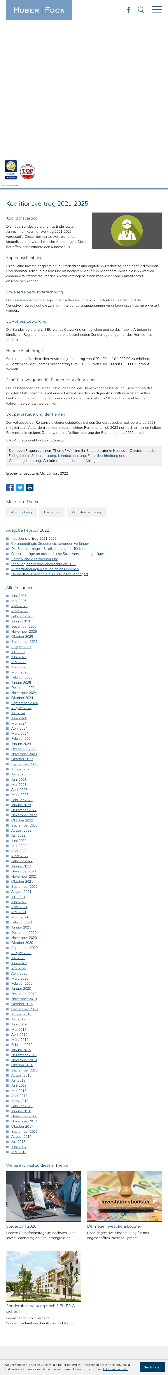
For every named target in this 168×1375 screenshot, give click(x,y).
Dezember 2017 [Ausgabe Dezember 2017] (24, 948)
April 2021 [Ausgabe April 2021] (19, 739)
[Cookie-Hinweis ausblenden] (152, 1367)
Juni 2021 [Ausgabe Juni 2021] (19, 734)
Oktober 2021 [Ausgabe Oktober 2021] (22, 713)
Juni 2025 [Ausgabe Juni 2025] (19, 489)
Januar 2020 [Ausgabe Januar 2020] (21, 821)
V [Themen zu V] (47, 1243)
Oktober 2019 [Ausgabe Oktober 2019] (22, 836)
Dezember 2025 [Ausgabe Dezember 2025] (24, 458)
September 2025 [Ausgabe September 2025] (24, 474)
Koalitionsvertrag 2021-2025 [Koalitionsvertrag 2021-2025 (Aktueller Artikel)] (33, 370)
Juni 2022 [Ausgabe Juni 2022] (19, 673)
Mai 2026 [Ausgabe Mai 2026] (18, 433)
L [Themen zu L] (72, 1218)
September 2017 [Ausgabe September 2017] (24, 963)
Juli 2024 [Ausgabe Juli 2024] (18, 545)
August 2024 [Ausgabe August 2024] (21, 540)
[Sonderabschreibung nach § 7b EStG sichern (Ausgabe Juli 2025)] (43, 1124)
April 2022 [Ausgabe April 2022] (19, 683)
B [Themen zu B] (23, 1206)
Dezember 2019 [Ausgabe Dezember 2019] (24, 826)
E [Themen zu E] (60, 1206)
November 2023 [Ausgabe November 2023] (24, 586)
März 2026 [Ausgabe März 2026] (19, 443)
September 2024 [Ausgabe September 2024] (24, 535)
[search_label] (119, 1206)
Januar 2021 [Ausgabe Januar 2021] (21, 759)
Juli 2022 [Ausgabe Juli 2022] (18, 668)
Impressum (153, 1321)
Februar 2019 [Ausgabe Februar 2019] (22, 877)
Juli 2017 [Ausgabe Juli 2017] (18, 974)
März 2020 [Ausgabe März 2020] (19, 810)
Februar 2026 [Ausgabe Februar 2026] (22, 448)
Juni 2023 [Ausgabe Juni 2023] (19, 611)
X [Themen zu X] (72, 1243)
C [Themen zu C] (35, 1206)
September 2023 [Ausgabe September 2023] (24, 596)
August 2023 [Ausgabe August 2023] (21, 601)
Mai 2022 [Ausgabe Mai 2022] (18, 678)
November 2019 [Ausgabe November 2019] (24, 831)
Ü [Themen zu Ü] (47, 1255)
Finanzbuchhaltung (103, 287)
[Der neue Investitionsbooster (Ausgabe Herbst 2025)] (124, 1041)
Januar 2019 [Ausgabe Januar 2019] (21, 882)
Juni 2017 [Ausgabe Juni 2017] (19, 979)
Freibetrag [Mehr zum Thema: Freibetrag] (54, 344)
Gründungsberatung (25, 293)
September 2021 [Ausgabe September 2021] (24, 718)
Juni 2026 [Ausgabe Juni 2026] (19, 428)
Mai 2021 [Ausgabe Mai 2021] (18, 744)
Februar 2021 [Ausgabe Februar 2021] (22, 754)
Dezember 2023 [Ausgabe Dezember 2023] (24, 581)
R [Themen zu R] (72, 1231)
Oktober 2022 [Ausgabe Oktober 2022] (22, 652)
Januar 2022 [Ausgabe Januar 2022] (21, 698)
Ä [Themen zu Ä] (23, 1255)
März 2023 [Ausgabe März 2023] (19, 627)
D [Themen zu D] (47, 1206)
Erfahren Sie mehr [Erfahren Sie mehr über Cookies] (115, 1369)
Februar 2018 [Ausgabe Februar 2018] (22, 938)
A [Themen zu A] (11, 1206)
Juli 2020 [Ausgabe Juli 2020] (18, 790)
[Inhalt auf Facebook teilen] (10, 319)
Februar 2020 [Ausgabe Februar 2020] (22, 815)
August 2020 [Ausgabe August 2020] (21, 785)
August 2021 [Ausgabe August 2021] (21, 724)
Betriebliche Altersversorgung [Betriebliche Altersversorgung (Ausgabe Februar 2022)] (34, 391)
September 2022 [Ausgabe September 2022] (24, 657)
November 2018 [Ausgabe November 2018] (24, 892)
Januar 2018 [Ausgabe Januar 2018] (21, 943)
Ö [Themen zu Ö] (35, 1255)
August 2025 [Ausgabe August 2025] (21, 479)
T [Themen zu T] (23, 1243)
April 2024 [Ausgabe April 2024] (19, 560)
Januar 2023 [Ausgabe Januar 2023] (21, 637)
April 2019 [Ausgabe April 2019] (19, 866)
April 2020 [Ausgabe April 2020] (19, 805)
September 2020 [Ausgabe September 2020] (24, 780)
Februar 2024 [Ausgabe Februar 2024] (22, 571)
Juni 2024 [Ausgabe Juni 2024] (19, 550)
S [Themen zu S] (11, 1243)
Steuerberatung (43, 287)
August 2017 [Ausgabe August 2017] (21, 968)
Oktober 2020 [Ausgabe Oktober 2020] (22, 775)
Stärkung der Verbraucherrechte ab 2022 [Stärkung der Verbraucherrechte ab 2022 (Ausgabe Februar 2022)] (43, 396)
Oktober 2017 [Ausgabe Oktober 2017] (22, 958)
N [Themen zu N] (23, 1231)
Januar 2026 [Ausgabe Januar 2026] (21, 453)
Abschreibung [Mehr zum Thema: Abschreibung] (22, 344)
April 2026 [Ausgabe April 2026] (19, 438)
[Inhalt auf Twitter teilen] (20, 319)
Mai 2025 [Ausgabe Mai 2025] (18, 494)
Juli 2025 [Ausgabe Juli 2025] (18, 484)
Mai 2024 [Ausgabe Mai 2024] (18, 555)
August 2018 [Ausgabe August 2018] (21, 907)
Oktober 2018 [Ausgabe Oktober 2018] (22, 897)
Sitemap (155, 1331)
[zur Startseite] (39, 10)
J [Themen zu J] (47, 1218)
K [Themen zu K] (60, 1218)
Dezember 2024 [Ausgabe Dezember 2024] (24, 520)
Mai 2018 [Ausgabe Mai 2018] (18, 923)
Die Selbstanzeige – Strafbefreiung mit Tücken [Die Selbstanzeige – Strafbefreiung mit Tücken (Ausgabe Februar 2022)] (48, 381)
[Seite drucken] (30, 319)
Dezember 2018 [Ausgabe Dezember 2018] (24, 887)
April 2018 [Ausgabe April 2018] (19, 928)
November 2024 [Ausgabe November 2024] (24, 525)
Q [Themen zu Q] (59, 1231)
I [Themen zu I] (35, 1218)
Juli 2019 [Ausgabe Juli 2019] (18, 851)
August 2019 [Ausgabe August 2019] (21, 846)
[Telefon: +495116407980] (34, 1321)
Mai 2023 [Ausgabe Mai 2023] (18, 616)
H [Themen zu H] (23, 1218)
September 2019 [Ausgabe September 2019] (24, 841)
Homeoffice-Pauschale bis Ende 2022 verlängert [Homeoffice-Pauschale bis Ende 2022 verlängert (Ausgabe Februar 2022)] (49, 406)
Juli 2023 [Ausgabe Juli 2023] (18, 606)
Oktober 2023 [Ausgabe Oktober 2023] (22, 591)
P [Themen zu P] (47, 1231)
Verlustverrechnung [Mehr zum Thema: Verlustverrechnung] (90, 344)
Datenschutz (152, 1326)
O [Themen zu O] (35, 1231)
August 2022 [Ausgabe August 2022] (21, 662)
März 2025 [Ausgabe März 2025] (19, 504)
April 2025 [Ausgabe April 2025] (19, 499)
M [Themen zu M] (11, 1231)
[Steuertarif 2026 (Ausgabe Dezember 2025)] (43, 1041)
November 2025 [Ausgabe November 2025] (24, 463)
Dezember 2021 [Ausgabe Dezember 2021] (24, 703)
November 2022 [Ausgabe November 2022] (24, 647)
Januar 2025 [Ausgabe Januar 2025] (21, 514)
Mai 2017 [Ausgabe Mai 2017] (18, 984)
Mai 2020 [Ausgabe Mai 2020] (18, 800)
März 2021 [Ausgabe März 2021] (19, 749)
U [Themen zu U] (35, 1243)
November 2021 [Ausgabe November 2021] (24, 708)
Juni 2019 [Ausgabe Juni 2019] (19, 856)
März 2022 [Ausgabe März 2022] (19, 688)
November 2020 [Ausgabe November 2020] (24, 770)
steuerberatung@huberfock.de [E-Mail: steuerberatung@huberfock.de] (45, 1331)
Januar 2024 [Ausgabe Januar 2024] (21, 576)
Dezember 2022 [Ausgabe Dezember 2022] (24, 642)
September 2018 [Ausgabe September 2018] (24, 902)
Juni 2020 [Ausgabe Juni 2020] (19, 795)
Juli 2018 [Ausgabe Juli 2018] (18, 912)
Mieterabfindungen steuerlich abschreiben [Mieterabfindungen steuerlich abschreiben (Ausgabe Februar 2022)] (45, 401)
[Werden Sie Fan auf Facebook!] (127, 9)
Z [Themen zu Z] (11, 1255)
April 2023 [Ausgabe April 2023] (19, 622)
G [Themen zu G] (11, 1218)
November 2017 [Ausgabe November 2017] (24, 953)
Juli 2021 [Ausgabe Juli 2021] (18, 729)
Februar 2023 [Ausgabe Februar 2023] (22, 632)
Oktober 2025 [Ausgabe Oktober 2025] (22, 468)
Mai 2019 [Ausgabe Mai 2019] (18, 861)
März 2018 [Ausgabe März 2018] (19, 933)
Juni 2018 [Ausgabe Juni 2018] (19, 918)
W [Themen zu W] (59, 1243)
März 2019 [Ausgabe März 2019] (19, 872)
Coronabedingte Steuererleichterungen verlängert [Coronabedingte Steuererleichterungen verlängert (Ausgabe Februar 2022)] (51, 375)
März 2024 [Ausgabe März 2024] (19, 565)
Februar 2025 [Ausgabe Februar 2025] (22, 509)
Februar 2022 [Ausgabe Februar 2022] (22, 693)
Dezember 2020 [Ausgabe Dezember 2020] (24, 764)
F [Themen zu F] (72, 1206)
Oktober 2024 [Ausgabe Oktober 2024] (22, 530)
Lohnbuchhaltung (72, 287)
